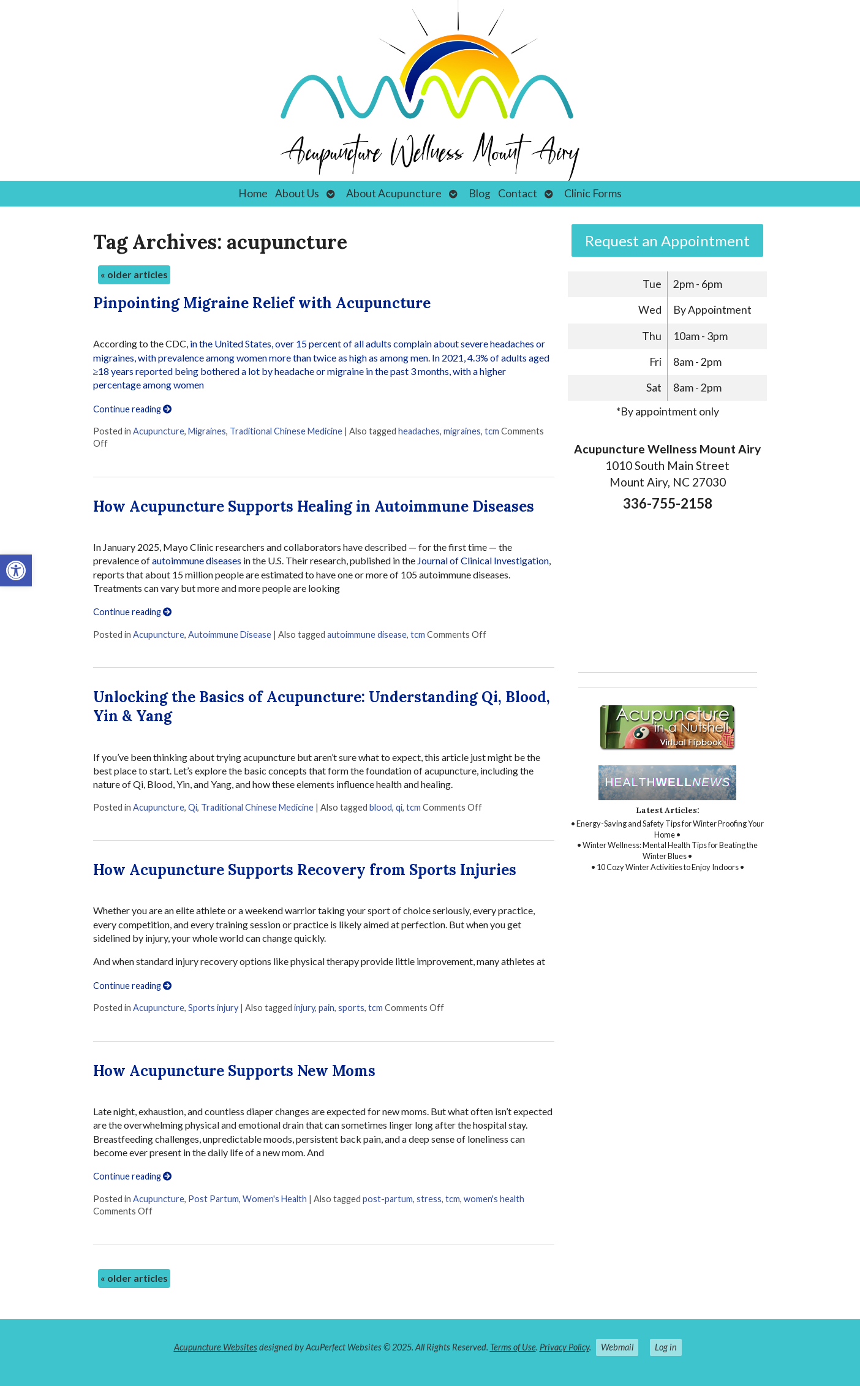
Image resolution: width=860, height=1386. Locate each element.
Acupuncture (158, 431)
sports (351, 1007)
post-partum (388, 1199)
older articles (134, 274)
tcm (492, 431)
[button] (16, 570)
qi (399, 807)
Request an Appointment (667, 240)
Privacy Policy (564, 1347)
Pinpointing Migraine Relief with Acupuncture (262, 302)
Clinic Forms (593, 193)
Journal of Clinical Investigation (483, 560)
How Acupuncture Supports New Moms (234, 1070)
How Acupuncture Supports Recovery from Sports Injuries (304, 869)
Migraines (207, 431)
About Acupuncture (394, 193)
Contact (517, 193)
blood (380, 807)
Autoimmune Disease (229, 634)
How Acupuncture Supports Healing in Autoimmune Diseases (313, 506)
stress (429, 1199)
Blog (480, 193)
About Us (297, 193)
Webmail (617, 1347)
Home (253, 193)
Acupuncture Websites (215, 1347)
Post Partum (213, 1199)
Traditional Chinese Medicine (286, 431)
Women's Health (275, 1199)
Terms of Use (513, 1347)
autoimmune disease (367, 634)
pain (326, 1007)
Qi (192, 807)
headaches (419, 431)
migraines (462, 431)
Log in (666, 1347)
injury (304, 1007)
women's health (494, 1199)
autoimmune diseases (196, 560)
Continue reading (132, 409)
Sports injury (213, 1007)
